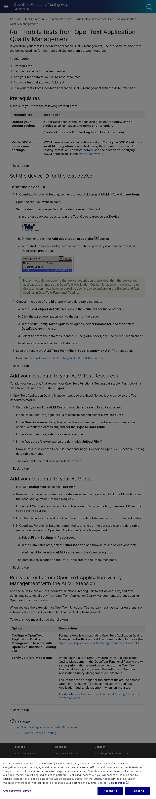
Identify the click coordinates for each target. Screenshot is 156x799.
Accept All (110, 793)
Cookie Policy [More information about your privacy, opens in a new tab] (117, 784)
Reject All (138, 793)
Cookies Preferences (17, 792)
